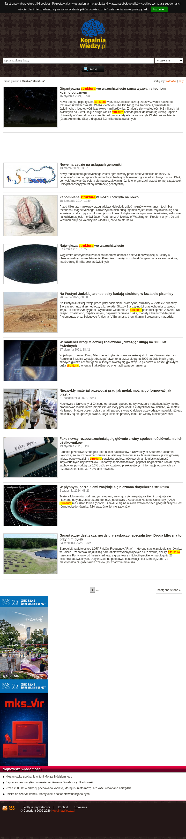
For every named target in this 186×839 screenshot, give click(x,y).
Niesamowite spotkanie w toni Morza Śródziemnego (39, 776)
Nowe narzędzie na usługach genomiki (91, 164)
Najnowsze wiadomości (22, 769)
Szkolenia (80, 807)
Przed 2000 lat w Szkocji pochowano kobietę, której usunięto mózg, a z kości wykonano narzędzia (69, 788)
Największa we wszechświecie (92, 245)
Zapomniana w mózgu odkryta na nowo (99, 197)
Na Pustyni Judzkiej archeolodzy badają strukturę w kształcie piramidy (116, 294)
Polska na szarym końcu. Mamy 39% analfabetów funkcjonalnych (48, 794)
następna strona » (169, 590)
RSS (11, 808)
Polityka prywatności (36, 807)
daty (181, 81)
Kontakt (63, 807)
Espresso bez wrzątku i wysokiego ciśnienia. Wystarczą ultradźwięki (49, 782)
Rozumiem (159, 9)
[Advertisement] (91, 146)
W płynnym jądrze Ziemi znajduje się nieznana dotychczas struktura (114, 487)
